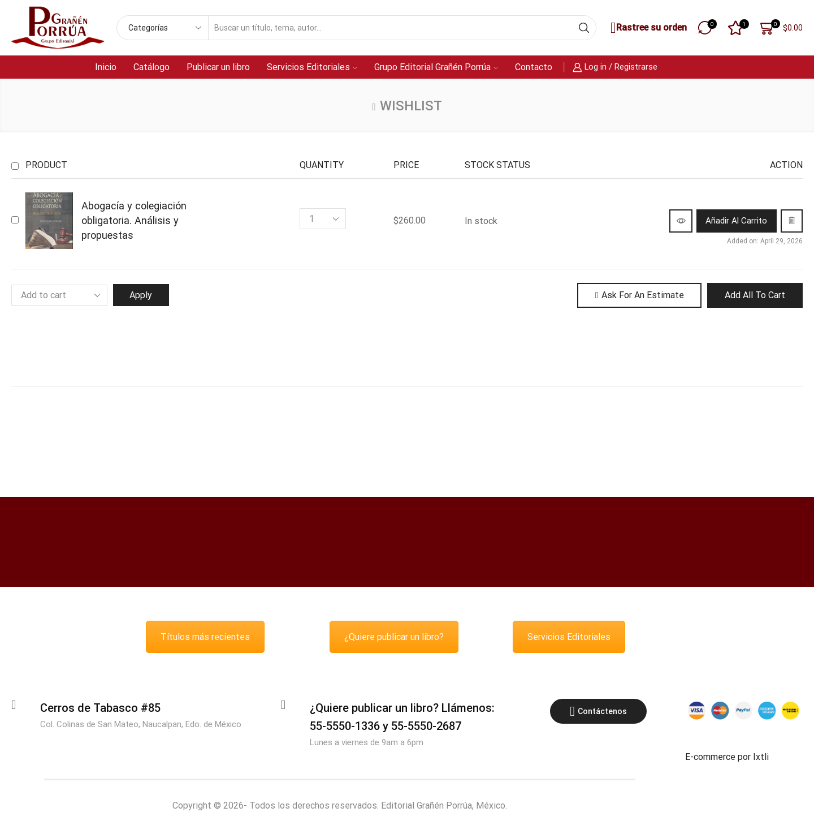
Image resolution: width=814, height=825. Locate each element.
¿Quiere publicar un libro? (394, 637)
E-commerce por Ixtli (727, 757)
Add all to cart (755, 295)
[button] (726, 220)
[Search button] (584, 28)
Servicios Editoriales (312, 67)
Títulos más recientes (205, 637)
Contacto (533, 67)
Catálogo (151, 67)
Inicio (105, 67)
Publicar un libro (218, 67)
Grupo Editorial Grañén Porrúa (436, 67)
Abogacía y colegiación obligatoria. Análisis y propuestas (134, 220)
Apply (142, 295)
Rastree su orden (647, 28)
